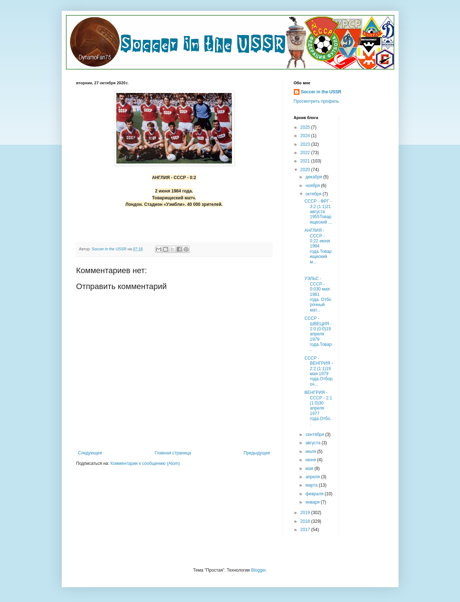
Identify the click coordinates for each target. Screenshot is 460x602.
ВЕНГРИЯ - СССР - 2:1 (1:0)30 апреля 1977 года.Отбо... (318, 408)
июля (311, 451)
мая (309, 468)
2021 (305, 161)
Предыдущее (257, 452)
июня (311, 459)
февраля (314, 493)
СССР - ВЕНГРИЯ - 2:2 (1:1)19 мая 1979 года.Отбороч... (318, 371)
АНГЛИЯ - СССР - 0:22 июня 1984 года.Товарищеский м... (317, 246)
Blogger (258, 570)
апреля (313, 476)
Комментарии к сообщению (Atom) (145, 463)
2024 (305, 135)
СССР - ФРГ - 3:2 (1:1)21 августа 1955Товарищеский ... (318, 212)
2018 (305, 521)
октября (313, 193)
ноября (313, 185)
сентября (315, 434)
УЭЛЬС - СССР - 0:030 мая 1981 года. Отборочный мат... (317, 294)
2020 (305, 169)
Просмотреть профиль (316, 101)
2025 (305, 127)
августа (313, 442)
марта (312, 485)
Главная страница (173, 452)
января (313, 502)
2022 (305, 152)
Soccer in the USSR (321, 91)
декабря (314, 176)
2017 (305, 529)
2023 (305, 144)
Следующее (90, 452)
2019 (305, 512)
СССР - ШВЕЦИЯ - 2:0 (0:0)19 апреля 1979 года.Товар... (318, 334)
